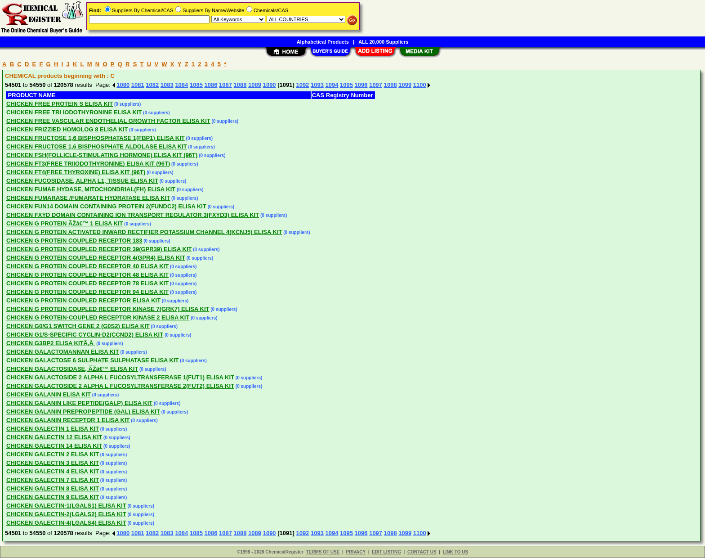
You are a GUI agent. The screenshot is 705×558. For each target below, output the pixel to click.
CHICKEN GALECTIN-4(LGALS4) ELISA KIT (66, 522)
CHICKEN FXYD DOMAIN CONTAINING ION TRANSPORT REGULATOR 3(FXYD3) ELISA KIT (132, 215)
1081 (137, 84)
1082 (152, 84)
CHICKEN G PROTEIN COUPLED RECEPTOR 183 (74, 240)
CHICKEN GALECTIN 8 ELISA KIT (52, 488)
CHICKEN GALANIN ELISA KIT (48, 394)
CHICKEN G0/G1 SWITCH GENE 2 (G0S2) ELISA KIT (78, 326)
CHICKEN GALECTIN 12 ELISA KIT (54, 437)
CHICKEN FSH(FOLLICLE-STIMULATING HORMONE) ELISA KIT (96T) (101, 155)
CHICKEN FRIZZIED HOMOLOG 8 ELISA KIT (67, 129)
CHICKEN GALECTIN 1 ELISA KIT (52, 428)
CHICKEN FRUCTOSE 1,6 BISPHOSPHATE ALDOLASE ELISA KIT (96, 146)
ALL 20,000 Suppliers (383, 42)
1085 (196, 84)
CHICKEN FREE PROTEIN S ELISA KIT (59, 103)
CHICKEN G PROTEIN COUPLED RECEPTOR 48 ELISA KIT (87, 274)
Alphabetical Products (323, 42)
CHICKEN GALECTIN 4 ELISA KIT (52, 471)
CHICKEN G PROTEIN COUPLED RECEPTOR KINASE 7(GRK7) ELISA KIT (107, 309)
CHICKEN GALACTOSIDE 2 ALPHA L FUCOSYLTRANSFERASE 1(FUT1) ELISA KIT (120, 377)
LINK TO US (455, 551)
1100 (419, 84)
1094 (332, 84)
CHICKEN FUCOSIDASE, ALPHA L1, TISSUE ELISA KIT (82, 180)
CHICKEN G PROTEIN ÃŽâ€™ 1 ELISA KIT (64, 223)
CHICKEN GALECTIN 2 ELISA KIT (52, 454)
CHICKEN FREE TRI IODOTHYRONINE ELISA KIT (74, 112)
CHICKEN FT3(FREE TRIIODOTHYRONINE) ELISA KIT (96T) (88, 163)
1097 (375, 84)
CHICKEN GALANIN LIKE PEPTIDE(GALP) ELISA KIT (79, 403)
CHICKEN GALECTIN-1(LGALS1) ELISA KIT (66, 505)
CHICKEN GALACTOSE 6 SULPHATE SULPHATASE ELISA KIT (92, 360)
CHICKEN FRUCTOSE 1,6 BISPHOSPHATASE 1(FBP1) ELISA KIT (95, 138)
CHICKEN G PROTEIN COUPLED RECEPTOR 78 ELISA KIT (87, 283)
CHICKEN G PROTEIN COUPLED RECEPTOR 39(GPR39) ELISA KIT (99, 249)
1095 (346, 84)
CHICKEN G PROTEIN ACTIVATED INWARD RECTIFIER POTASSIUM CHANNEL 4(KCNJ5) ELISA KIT (144, 232)
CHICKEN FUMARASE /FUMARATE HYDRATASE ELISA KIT (88, 197)
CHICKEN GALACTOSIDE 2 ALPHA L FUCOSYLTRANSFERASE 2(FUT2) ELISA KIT (120, 385)
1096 (361, 84)
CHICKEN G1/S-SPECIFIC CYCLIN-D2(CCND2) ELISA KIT (84, 334)
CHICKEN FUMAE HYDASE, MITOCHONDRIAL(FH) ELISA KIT (90, 189)
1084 (181, 84)
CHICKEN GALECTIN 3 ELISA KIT (52, 462)
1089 (254, 84)
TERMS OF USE (322, 551)
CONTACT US (422, 551)
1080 (122, 84)
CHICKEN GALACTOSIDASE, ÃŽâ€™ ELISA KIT (72, 368)
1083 (167, 84)
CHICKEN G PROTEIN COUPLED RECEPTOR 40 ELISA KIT (87, 266)
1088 (240, 84)
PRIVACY (356, 551)
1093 (317, 84)
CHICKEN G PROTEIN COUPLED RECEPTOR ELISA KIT (83, 300)
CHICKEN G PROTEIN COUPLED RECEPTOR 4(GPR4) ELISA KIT (95, 257)
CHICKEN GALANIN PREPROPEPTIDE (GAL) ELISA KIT (83, 411)
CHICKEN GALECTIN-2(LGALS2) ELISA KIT (66, 514)
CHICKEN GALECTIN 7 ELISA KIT (52, 480)
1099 (404, 84)
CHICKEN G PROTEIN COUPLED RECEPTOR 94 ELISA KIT (87, 291)
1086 (210, 84)
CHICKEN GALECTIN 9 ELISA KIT (52, 497)
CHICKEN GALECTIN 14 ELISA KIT (54, 445)
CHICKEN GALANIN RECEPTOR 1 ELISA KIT (67, 420)
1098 (390, 84)
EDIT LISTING (386, 551)
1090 (269, 84)
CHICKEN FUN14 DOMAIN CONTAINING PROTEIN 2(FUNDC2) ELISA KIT (106, 206)
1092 (302, 84)
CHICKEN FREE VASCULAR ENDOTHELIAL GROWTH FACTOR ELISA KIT (108, 120)
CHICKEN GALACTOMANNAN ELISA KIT (62, 351)
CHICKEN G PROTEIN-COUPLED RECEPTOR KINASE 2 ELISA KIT (97, 317)
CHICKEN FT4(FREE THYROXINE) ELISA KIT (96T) (75, 172)
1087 (225, 84)
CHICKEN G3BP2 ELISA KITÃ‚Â (50, 343)
